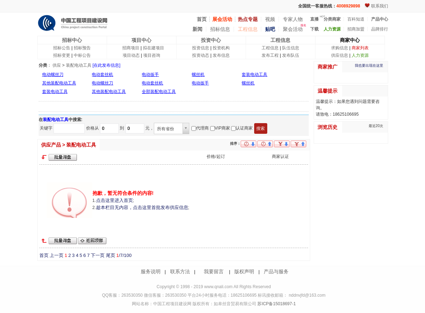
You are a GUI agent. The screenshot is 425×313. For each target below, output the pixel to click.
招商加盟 (355, 29)
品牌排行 (379, 29)
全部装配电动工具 (159, 91)
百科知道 (355, 19)
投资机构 (221, 47)
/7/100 (124, 255)
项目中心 (141, 40)
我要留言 (214, 271)
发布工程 (270, 55)
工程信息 (248, 29)
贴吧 (270, 29)
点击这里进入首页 (114, 200)
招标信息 (220, 29)
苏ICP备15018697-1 (276, 303)
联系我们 (379, 6)
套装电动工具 (254, 74)
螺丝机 (198, 74)
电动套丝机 (102, 74)
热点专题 (248, 19)
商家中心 (350, 40)
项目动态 (131, 55)
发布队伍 (290, 55)
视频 (270, 19)
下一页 (98, 255)
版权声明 (244, 271)
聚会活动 (293, 29)
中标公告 (82, 55)
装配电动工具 (78, 65)
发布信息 (221, 55)
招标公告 (61, 47)
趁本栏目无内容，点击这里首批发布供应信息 (142, 207)
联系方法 (180, 271)
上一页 (56, 255)
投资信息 (200, 47)
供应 (56, 65)
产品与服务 (276, 271)
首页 (44, 255)
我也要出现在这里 (369, 65)
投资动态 (200, 55)
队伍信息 (290, 47)
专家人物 (293, 19)
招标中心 (72, 40)
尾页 (110, 255)
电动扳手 (150, 74)
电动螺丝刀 (52, 74)
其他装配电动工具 (59, 83)
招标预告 (82, 47)
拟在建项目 (153, 47)
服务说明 (151, 271)
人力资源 (360, 55)
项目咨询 (151, 55)
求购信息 (339, 47)
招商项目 (130, 47)
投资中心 (211, 40)
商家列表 (360, 47)
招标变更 (61, 55)
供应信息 (339, 55)
